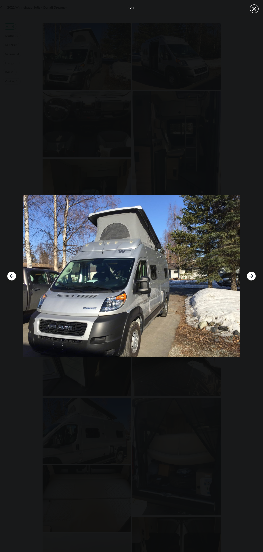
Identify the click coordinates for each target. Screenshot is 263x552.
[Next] (251, 276)
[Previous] (11, 276)
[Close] (254, 8)
